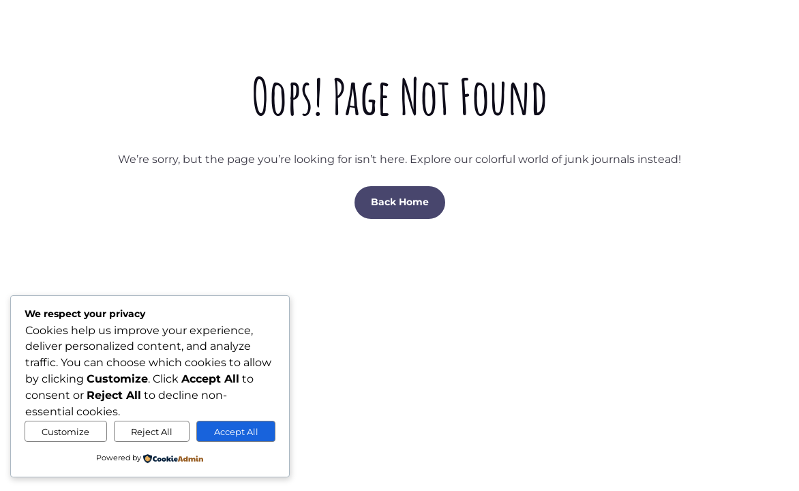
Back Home (400, 202)
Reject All (151, 431)
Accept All (236, 431)
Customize (65, 431)
